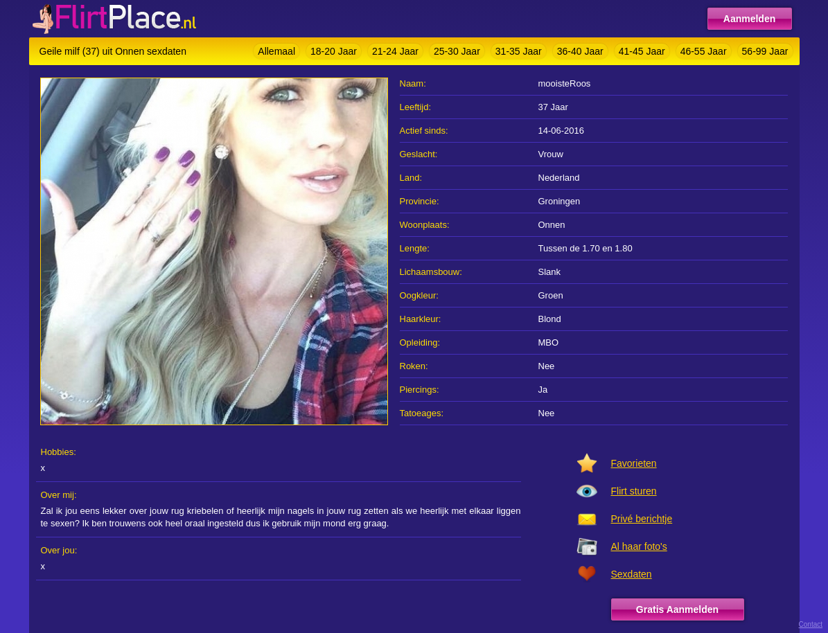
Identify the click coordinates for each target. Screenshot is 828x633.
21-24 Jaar (395, 51)
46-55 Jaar (703, 51)
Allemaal (276, 51)
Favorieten (634, 463)
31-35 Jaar (518, 51)
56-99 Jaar (765, 51)
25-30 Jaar (457, 51)
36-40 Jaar (580, 51)
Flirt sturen (634, 491)
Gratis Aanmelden (677, 609)
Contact (810, 624)
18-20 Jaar (333, 51)
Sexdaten (631, 574)
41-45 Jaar (642, 51)
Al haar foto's (639, 546)
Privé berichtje (642, 518)
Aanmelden (749, 18)
